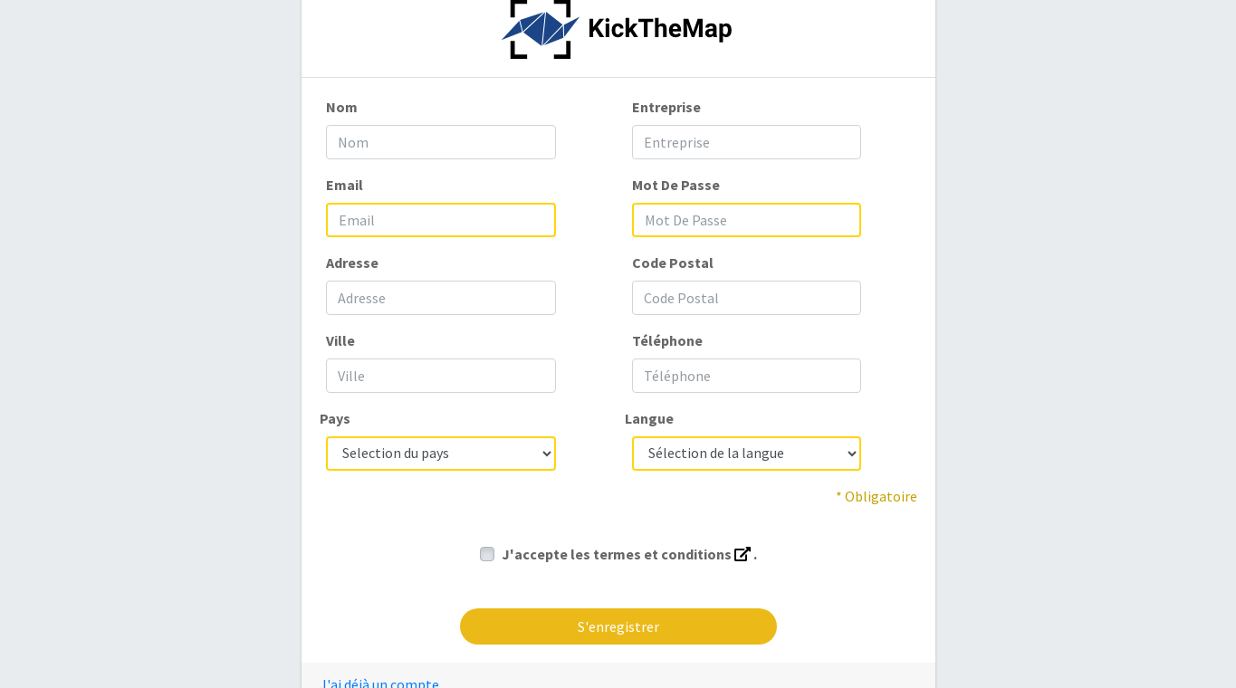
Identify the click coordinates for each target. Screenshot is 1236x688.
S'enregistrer (618, 626)
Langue (649, 418)
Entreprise (666, 107)
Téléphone (667, 340)
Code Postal (673, 262)
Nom (342, 107)
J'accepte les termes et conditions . (629, 554)
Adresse (352, 262)
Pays (335, 418)
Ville (340, 340)
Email (344, 185)
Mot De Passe (676, 185)
